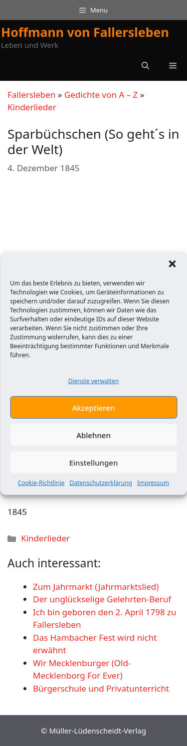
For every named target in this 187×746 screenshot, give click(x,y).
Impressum (153, 485)
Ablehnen (93, 438)
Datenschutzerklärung (101, 485)
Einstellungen (93, 465)
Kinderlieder (31, 107)
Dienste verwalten (93, 383)
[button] (172, 266)
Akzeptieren (93, 410)
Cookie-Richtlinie (41, 485)
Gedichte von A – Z (101, 94)
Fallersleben (31, 94)
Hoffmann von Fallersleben (85, 31)
